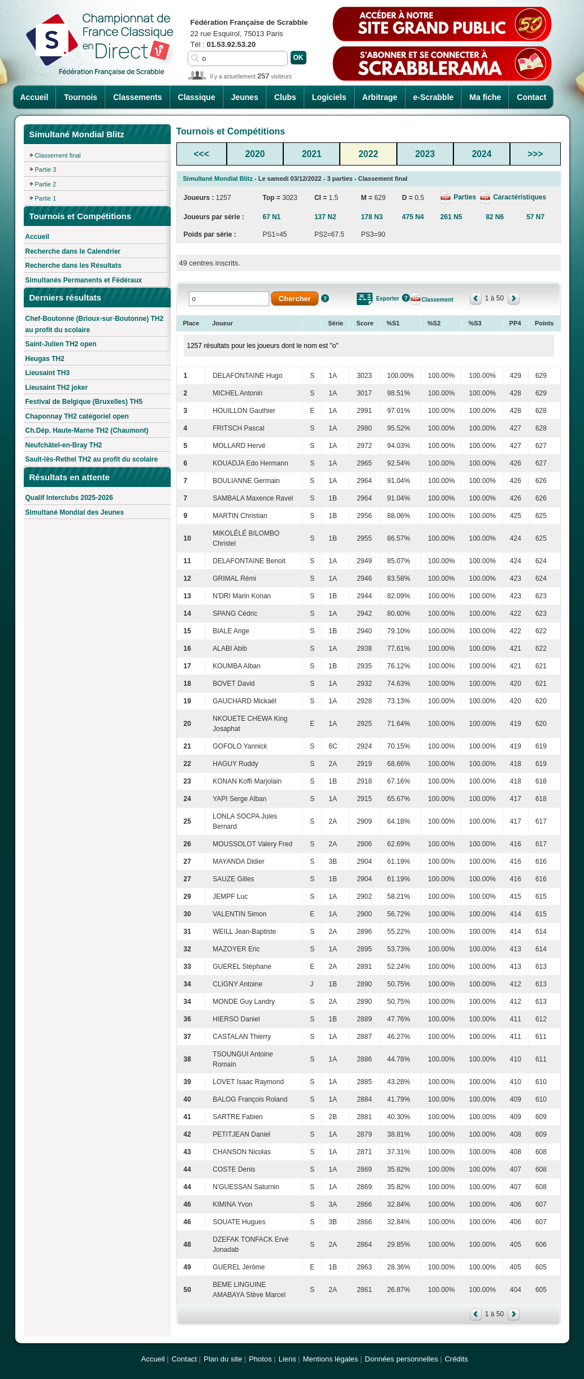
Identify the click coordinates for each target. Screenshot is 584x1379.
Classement (437, 300)
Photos (260, 1359)
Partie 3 (46, 169)
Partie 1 (46, 198)
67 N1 (271, 217)
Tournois (80, 97)
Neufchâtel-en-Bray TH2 (63, 445)
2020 (255, 154)
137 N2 (325, 217)
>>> (535, 154)
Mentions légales (330, 1359)
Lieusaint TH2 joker (56, 387)
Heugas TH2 (44, 359)
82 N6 (495, 217)
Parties (464, 197)
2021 (312, 154)
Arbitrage (379, 97)
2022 (368, 154)
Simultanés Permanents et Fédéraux (83, 280)
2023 (425, 154)
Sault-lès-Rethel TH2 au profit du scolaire (91, 459)
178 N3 (372, 217)
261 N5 (451, 217)
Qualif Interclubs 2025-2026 (69, 498)
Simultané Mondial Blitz (218, 178)
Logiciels (329, 97)
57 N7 (535, 217)
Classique (196, 97)
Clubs (285, 97)
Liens (287, 1359)
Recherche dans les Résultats (73, 265)
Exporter (387, 298)
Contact (531, 97)
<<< (201, 154)
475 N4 (413, 217)
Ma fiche (485, 97)
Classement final (58, 155)
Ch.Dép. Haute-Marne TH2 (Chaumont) (87, 430)
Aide (325, 298)
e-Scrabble (433, 97)
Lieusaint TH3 (47, 373)
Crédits (456, 1359)
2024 (482, 154)
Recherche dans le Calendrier (73, 251)
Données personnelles (401, 1359)
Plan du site (223, 1359)
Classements (137, 97)
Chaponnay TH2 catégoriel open (77, 416)
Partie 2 (46, 184)
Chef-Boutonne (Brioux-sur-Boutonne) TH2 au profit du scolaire (94, 324)
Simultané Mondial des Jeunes (74, 512)
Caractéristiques (518, 197)
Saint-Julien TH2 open (61, 344)
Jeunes (244, 97)
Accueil (34, 97)
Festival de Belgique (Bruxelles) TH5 (83, 402)
